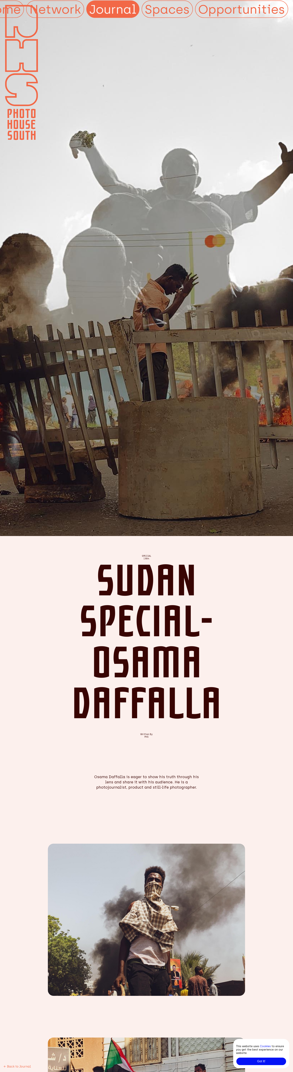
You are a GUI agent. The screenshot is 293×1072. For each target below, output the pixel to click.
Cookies (265, 1046)
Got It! (261, 1061)
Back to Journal (17, 1066)
